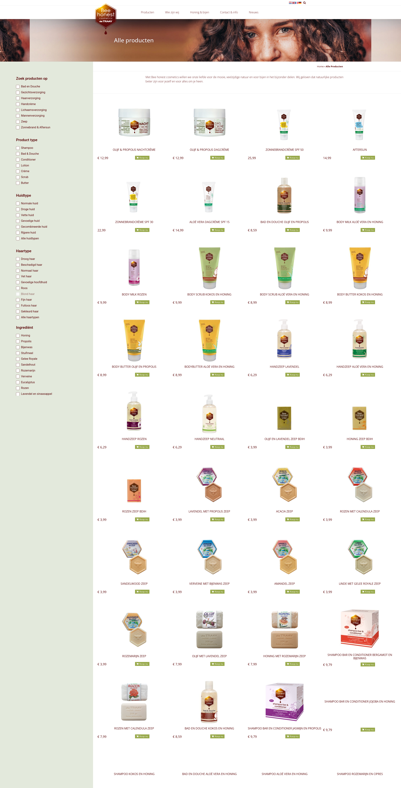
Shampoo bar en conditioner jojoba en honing (360, 701)
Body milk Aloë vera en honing (360, 222)
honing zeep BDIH (360, 439)
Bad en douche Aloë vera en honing (209, 774)
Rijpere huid (28, 232)
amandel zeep (284, 584)
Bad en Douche (30, 86)
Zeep (24, 121)
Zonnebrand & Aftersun (35, 127)
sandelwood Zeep (134, 584)
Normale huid (29, 203)
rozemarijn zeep (134, 656)
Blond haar (28, 294)
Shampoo (27, 148)
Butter (25, 183)
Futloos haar (29, 305)
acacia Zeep (284, 511)
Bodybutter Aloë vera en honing (209, 367)
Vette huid (27, 215)
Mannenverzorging (32, 115)
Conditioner (28, 159)
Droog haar (28, 259)
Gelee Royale (29, 358)
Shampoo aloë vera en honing (285, 774)
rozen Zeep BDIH (134, 511)
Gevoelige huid (30, 220)
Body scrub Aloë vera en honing (284, 294)
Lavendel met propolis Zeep (209, 511)
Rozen (25, 388)
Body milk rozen (134, 294)
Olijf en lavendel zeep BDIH (285, 439)
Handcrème (28, 104)
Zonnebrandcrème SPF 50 (285, 150)
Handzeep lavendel (284, 367)
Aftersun (360, 150)
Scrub (24, 177)
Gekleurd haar (30, 311)
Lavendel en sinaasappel (36, 394)
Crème (25, 171)
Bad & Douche (30, 153)
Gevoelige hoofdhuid (34, 282)
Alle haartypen (30, 317)
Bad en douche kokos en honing (209, 728)
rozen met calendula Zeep (360, 511)
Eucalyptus (28, 382)
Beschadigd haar (31, 264)
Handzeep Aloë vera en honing (360, 367)
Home (320, 66)
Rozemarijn (28, 370)
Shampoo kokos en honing (134, 774)
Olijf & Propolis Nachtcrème (134, 150)
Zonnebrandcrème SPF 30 (134, 222)
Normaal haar (29, 270)
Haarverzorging (30, 98)
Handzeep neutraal (209, 439)
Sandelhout (28, 364)
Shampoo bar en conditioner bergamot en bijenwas (360, 656)
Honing (25, 335)
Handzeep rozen (134, 439)
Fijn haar (26, 299)
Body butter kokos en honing (360, 294)
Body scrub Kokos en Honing (209, 294)
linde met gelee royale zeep (360, 584)
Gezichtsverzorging (33, 92)
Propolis (26, 341)
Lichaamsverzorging (34, 110)
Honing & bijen (200, 12)
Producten (148, 12)
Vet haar (26, 276)
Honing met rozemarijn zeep (284, 656)
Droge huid (28, 209)
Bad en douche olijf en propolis (284, 222)
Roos (24, 288)
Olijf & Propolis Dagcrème (209, 150)
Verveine (26, 376)
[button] (304, 3)
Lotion (25, 165)
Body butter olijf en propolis (134, 367)
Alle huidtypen (30, 238)
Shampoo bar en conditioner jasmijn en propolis (284, 728)
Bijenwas (26, 347)
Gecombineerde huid (34, 226)
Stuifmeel (27, 353)
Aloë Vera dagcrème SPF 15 (209, 222)
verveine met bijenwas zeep (209, 584)
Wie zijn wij (173, 12)
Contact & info (230, 12)
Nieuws (253, 12)
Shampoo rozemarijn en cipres (360, 774)
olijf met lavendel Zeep (209, 656)
